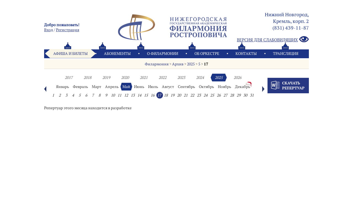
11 (119, 95)
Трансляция (285, 53)
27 (225, 95)
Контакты (246, 53)
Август (168, 86)
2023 (181, 77)
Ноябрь (224, 86)
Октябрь (206, 86)
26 (219, 95)
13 (133, 95)
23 (199, 95)
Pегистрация (67, 29)
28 (232, 95)
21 (186, 95)
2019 (106, 77)
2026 (237, 77)
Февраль (80, 86)
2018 (87, 77)
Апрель (112, 86)
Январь (62, 86)
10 (113, 95)
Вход (48, 29)
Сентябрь (186, 86)
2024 (200, 77)
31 (252, 95)
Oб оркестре (206, 53)
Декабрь (242, 86)
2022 (162, 77)
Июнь (139, 86)
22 (192, 95)
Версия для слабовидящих (273, 39)
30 (245, 95)
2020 (125, 77)
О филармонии (162, 53)
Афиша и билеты (70, 53)
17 (206, 64)
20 (179, 95)
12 (126, 95)
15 (146, 95)
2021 (144, 77)
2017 (69, 77)
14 (139, 95)
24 (205, 95)
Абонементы (117, 53)
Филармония (157, 64)
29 (238, 95)
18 (166, 95)
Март (96, 86)
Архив (177, 64)
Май (126, 86)
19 (172, 95)
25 (212, 95)
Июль (153, 86)
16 (152, 95)
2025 (191, 64)
